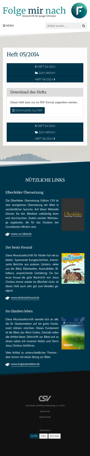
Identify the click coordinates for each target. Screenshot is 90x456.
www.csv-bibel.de (21, 234)
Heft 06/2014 (45, 79)
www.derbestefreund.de (25, 298)
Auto (34, 435)
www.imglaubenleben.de (25, 364)
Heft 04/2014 (45, 66)
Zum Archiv (45, 72)
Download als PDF (27, 110)
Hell (43, 435)
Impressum (45, 411)
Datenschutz (45, 417)
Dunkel (54, 435)
